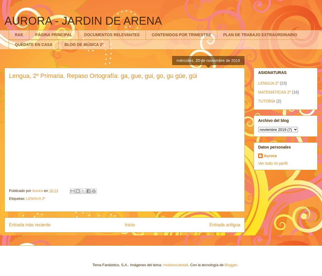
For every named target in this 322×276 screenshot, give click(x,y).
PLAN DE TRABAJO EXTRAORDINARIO (260, 35)
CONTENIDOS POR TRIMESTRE (181, 35)
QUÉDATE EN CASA (33, 44)
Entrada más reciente (29, 224)
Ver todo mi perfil (273, 163)
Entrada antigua (224, 224)
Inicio (130, 224)
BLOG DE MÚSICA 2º (83, 44)
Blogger (231, 265)
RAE (19, 35)
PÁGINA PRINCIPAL (53, 35)
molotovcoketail (175, 265)
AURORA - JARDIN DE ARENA (83, 21)
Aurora (270, 156)
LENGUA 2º (35, 198)
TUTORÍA (266, 101)
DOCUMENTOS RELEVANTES (112, 35)
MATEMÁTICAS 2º (274, 92)
